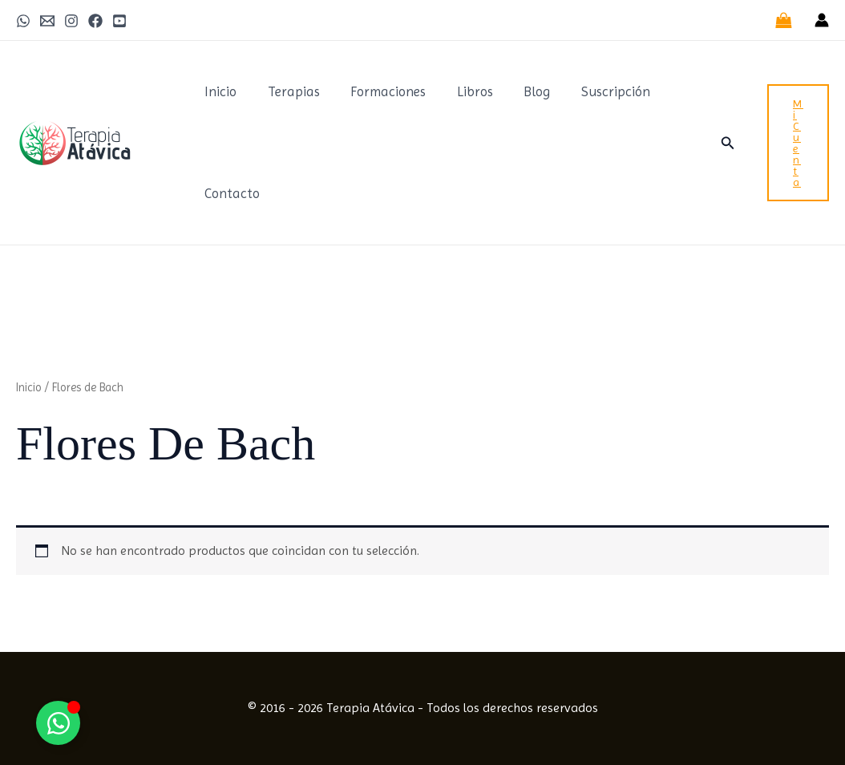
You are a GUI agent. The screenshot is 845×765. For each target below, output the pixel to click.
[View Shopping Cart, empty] (783, 20)
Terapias (288, 91)
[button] (728, 143)
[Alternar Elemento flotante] (58, 723)
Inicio (219, 91)
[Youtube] (119, 21)
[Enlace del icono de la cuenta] (822, 20)
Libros (462, 91)
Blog (520, 91)
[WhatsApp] (23, 21)
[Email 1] (47, 21)
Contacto (230, 193)
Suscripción (595, 91)
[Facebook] (95, 21)
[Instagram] (71, 21)
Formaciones (379, 91)
